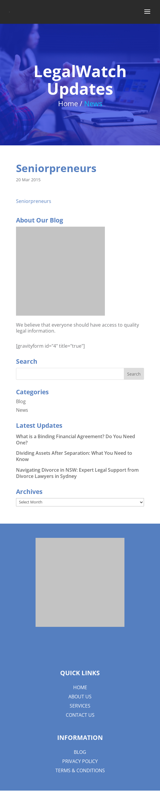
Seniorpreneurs (33, 201)
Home (80, 687)
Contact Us (80, 715)
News (22, 410)
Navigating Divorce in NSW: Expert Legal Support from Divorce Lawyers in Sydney (77, 473)
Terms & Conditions (80, 770)
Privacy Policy (80, 761)
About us (80, 696)
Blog (21, 401)
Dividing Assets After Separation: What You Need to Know (74, 456)
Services (80, 706)
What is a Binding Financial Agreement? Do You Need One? (75, 439)
